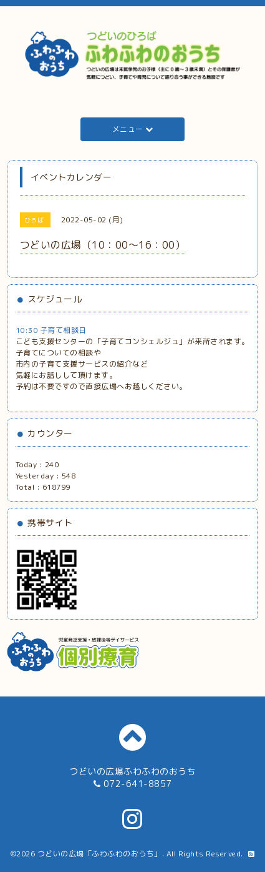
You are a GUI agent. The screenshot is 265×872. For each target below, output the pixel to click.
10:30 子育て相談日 (51, 330)
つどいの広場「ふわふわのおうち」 (99, 853)
